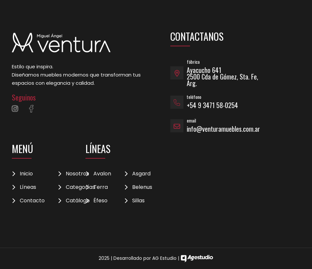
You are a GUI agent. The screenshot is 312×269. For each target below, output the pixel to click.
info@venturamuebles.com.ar (223, 128)
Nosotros (77, 173)
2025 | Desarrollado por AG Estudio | (156, 258)
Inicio (26, 173)
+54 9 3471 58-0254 (212, 105)
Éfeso (100, 200)
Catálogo (78, 200)
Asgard (141, 173)
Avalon (102, 173)
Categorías (80, 187)
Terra (100, 187)
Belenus (142, 187)
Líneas (28, 187)
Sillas (138, 200)
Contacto (32, 200)
